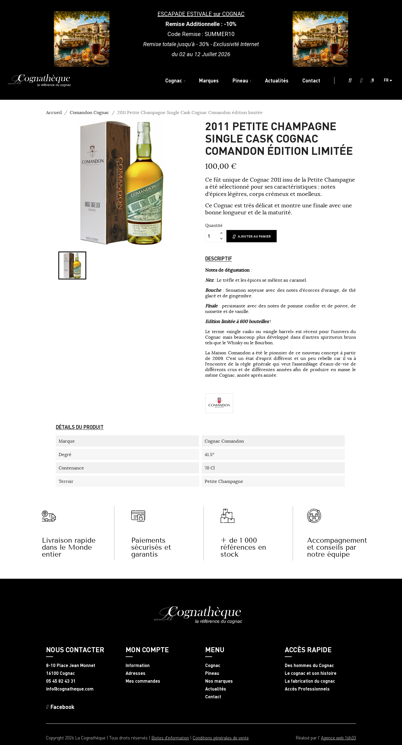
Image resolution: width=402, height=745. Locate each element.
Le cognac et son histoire (310, 673)
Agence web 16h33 (338, 738)
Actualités (215, 689)
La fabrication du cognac (310, 681)
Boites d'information (170, 738)
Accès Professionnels (307, 689)
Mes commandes (143, 681)
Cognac (212, 665)
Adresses (135, 673)
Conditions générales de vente (221, 738)
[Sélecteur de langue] (390, 80)
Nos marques (219, 681)
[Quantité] (212, 236)
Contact (213, 696)
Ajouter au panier (251, 236)
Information (138, 665)
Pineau (212, 673)
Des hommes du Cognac (309, 665)
